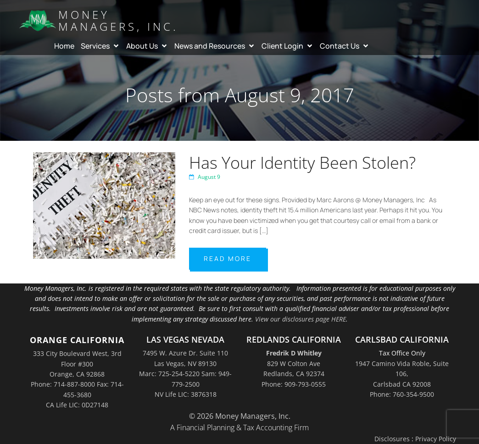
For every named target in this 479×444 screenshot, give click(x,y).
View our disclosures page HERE (300, 319)
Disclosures (392, 438)
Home (64, 46)
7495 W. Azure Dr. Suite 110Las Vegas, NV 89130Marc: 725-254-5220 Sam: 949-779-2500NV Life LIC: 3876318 (185, 374)
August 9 (204, 177)
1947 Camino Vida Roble (392, 363)
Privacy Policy (435, 438)
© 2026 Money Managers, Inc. (239, 416)
